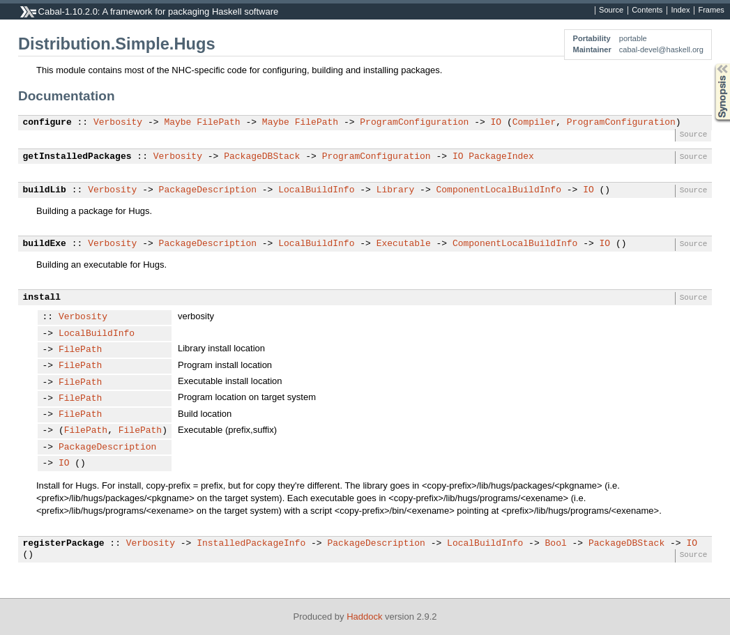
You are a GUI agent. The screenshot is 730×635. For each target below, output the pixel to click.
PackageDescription (208, 190)
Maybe (177, 122)
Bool (555, 543)
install (42, 297)
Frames (711, 10)
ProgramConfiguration (414, 122)
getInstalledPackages (77, 157)
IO (495, 122)
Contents (647, 10)
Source (611, 10)
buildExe (44, 244)
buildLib (44, 190)
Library (396, 190)
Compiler (534, 122)
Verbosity (117, 122)
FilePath (218, 122)
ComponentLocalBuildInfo (498, 190)
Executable (404, 244)
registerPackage (64, 543)
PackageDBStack (262, 157)
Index (680, 10)
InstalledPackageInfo (251, 543)
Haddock (364, 616)
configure (47, 122)
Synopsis (711, 63)
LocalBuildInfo (316, 190)
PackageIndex (501, 157)
